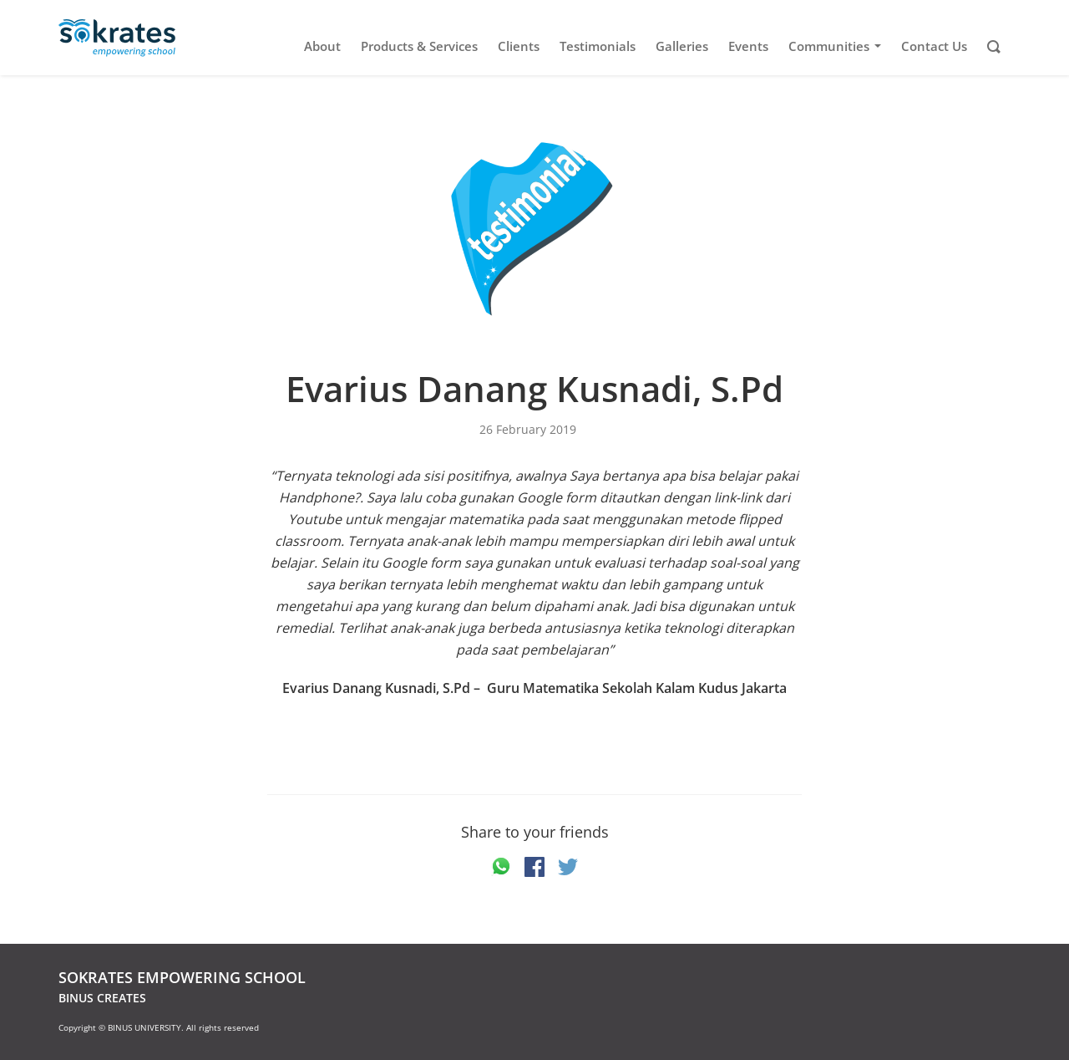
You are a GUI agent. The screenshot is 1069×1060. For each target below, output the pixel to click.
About (322, 46)
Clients (519, 46)
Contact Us (934, 46)
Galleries (682, 46)
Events (748, 46)
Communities (837, 46)
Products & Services (419, 46)
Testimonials (598, 46)
